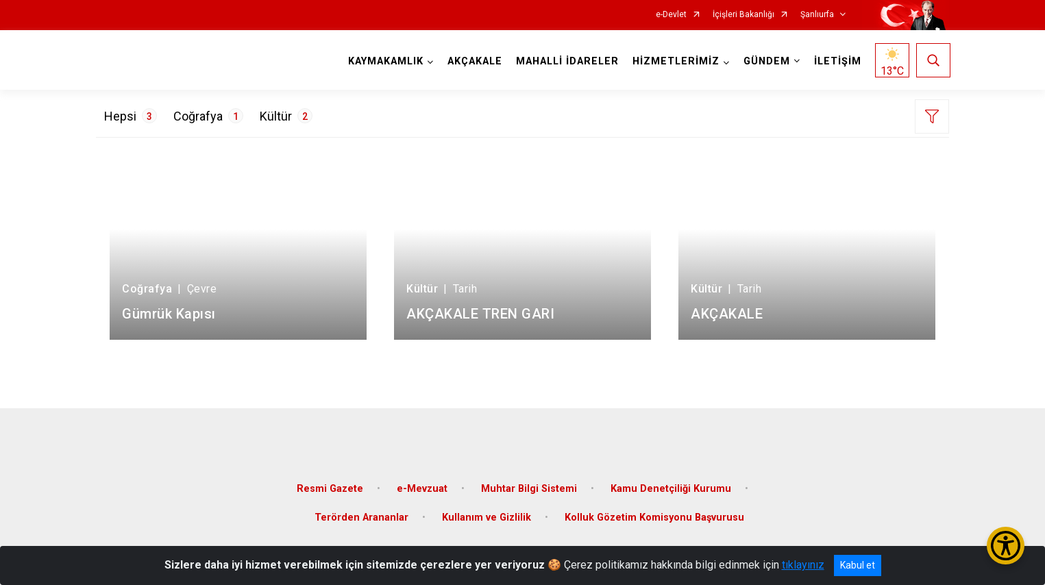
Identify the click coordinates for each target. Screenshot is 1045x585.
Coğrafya (208, 115)
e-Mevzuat (422, 485)
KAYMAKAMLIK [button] (384, 61)
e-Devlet (671, 14)
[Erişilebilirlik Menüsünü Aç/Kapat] (1005, 545)
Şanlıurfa (817, 14)
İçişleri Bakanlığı (743, 14)
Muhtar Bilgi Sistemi (529, 485)
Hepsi (130, 115)
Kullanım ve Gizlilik (486, 514)
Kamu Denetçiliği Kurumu (671, 485)
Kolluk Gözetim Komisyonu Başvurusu (654, 514)
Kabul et (857, 565)
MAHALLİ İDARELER (566, 61)
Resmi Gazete (330, 485)
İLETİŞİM (836, 61)
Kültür (286, 115)
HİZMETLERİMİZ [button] (674, 61)
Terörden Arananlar (361, 514)
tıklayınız (803, 564)
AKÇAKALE (473, 61)
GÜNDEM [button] (765, 61)
